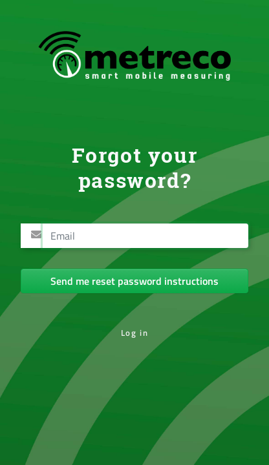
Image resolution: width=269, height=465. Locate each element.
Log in (135, 332)
